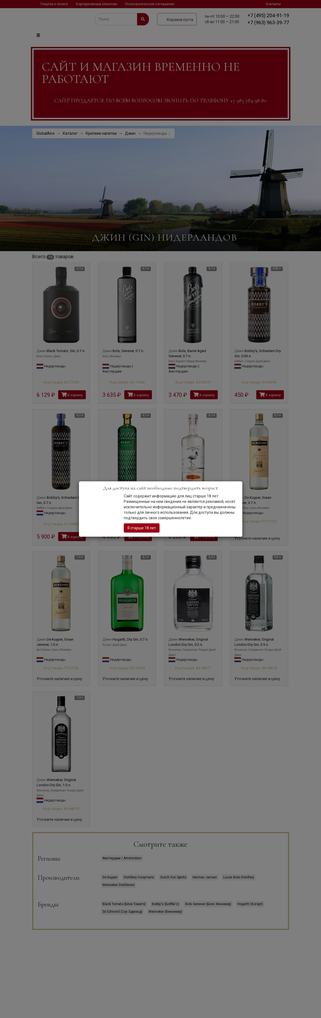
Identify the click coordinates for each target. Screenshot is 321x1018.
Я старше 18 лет (141, 528)
